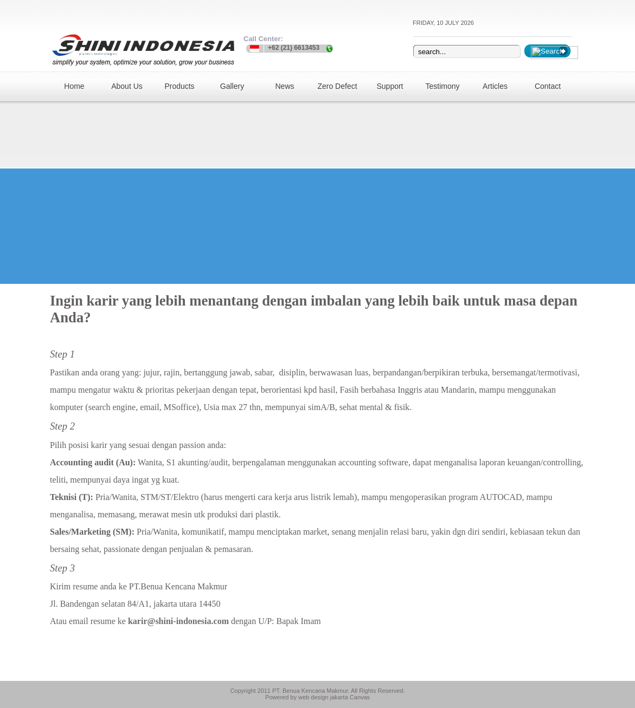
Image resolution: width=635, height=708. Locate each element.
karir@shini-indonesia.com (178, 621)
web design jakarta (323, 697)
